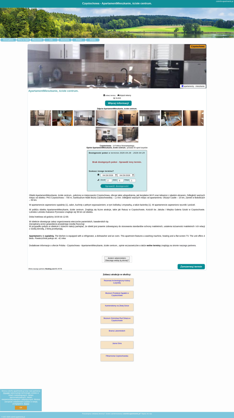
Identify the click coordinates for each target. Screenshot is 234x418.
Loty (51, 40)
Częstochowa (197, 46)
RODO (26, 404)
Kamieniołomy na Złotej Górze (117, 306)
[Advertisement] (117, 390)
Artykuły (93, 40)
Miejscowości (37, 40)
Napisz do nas (146, 414)
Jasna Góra (117, 344)
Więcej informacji (118, 103)
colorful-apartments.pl (224, 1)
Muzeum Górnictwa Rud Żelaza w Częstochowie (117, 320)
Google (6, 393)
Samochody (65, 40)
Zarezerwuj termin (191, 267)
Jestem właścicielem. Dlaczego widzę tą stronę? (117, 260)
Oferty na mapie (23, 40)
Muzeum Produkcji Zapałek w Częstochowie (117, 295)
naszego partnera (187, 246)
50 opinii (137, 148)
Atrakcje (79, 40)
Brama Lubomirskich (117, 331)
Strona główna (8, 40)
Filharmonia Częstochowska (117, 357)
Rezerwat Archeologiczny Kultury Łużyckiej (117, 282)
